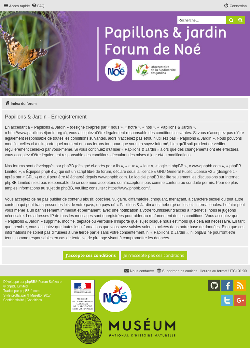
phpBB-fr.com (30, 291)
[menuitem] (38, 6)
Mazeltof (36, 295)
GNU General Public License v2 (184, 171)
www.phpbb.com (112, 177)
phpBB (30, 282)
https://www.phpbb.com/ (129, 188)
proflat (16, 295)
